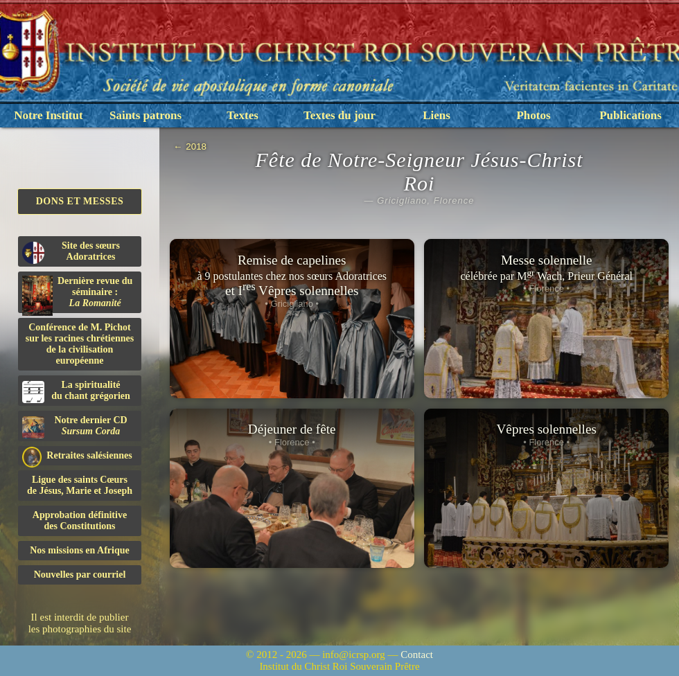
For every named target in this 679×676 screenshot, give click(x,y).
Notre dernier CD (74, 426)
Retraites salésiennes (77, 456)
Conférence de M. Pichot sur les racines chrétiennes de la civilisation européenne (80, 344)
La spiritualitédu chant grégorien (76, 391)
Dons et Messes (80, 201)
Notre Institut (48, 115)
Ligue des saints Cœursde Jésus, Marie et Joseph (79, 485)
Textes (242, 115)
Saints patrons (145, 115)
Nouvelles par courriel (80, 574)
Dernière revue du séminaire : (77, 294)
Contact (416, 654)
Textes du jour (339, 115)
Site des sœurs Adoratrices (71, 252)
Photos (533, 115)
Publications (630, 115)
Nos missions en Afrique (80, 550)
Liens (436, 115)
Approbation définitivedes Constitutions (80, 520)
